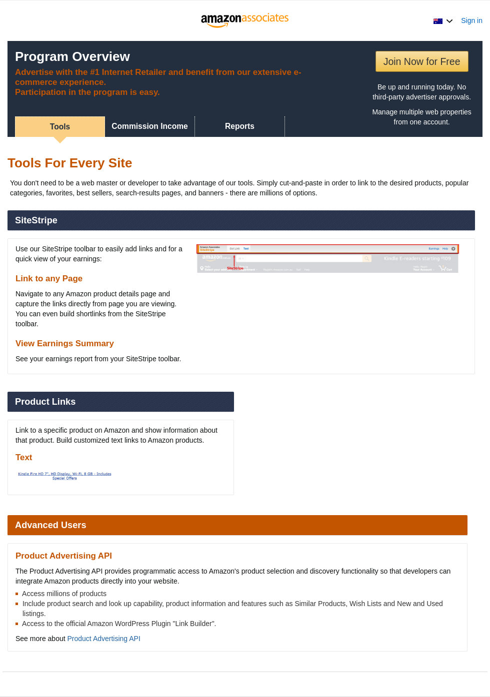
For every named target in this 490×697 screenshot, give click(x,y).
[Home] (245, 20)
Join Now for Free (422, 61)
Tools (60, 126)
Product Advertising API (104, 639)
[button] (443, 20)
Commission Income (150, 126)
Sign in (471, 20)
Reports (239, 126)
